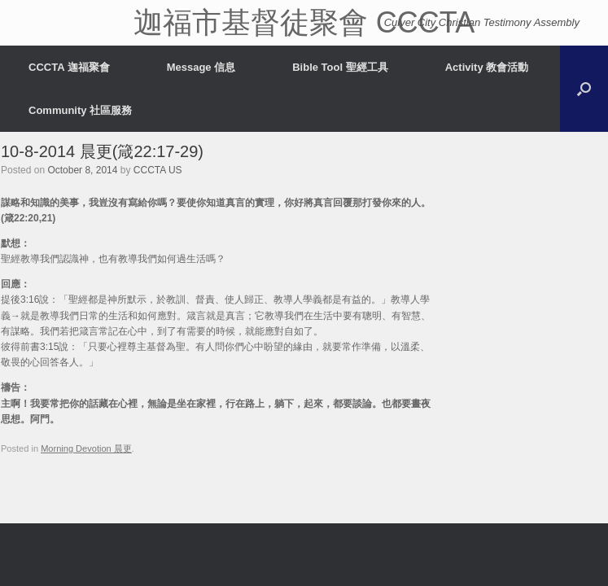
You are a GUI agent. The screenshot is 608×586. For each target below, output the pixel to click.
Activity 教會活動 (487, 67)
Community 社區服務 (80, 110)
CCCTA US (157, 170)
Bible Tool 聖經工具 (339, 67)
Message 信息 (201, 67)
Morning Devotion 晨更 (86, 448)
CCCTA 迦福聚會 (69, 67)
